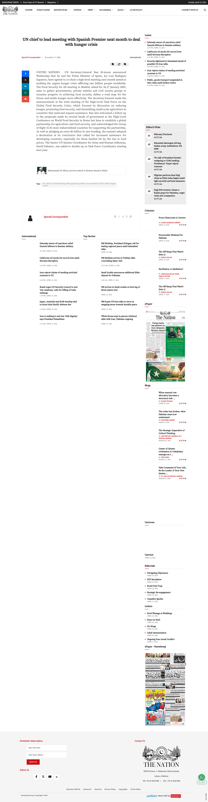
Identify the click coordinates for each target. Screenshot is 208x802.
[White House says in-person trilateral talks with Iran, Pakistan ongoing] (91, 321)
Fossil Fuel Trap (154, 586)
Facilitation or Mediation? (171, 269)
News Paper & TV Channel (33, 2)
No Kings (151, 626)
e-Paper (28, 10)
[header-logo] (10, 10)
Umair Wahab (167, 401)
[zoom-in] (125, 64)
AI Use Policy (136, 10)
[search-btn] (205, 10)
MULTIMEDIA (105, 10)
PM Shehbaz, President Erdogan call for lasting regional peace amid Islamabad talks (120, 247)
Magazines (51, 2)
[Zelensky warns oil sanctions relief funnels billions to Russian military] (30, 248)
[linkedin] (25, 86)
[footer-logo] (161, 756)
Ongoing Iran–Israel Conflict (160, 639)
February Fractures (163, 134)
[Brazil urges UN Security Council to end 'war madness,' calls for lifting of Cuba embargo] (30, 291)
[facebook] (157, 137)
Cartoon (149, 554)
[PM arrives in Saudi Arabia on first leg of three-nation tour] (91, 291)
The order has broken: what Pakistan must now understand (172, 414)
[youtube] (49, 776)
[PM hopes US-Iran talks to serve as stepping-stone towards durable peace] (91, 306)
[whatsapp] (25, 93)
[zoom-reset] (119, 64)
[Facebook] (25, 74)
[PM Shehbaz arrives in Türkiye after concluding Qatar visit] (91, 262)
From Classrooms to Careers (172, 217)
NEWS (90, 10)
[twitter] (25, 80)
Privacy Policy (110, 789)
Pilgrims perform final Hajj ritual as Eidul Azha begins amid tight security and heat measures (169, 178)
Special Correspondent (31, 57)
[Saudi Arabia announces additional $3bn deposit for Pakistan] (91, 277)
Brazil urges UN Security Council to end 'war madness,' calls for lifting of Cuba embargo (58, 290)
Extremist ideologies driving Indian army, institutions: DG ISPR (168, 146)
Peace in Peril (153, 620)
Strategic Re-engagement (158, 592)
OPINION (78, 10)
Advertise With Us (73, 789)
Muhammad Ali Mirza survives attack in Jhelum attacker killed (77, 170)
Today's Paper (43, 10)
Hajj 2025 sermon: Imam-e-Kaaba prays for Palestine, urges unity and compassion (169, 193)
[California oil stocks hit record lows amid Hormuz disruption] (30, 262)
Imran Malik (166, 258)
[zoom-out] (113, 64)
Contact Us (87, 789)
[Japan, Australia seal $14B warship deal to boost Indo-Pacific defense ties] (30, 306)
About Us (98, 789)
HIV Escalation (154, 579)
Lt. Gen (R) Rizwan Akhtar (172, 476)
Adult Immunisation (156, 633)
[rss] (56, 777)
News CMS (163, 796)
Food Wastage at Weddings (159, 613)
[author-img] (151, 222)
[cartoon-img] (165, 539)
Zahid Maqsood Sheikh (170, 223)
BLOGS (121, 10)
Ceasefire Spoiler (155, 599)
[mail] (25, 99)
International (135, 57)
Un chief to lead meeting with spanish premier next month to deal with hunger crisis (79, 185)
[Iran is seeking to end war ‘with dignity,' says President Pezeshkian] (30, 321)
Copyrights (123, 789)
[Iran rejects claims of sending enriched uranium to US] (30, 277)
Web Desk (165, 457)
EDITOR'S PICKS (61, 10)
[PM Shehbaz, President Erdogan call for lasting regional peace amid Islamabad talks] (91, 248)
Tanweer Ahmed (168, 420)
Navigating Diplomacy (157, 573)
